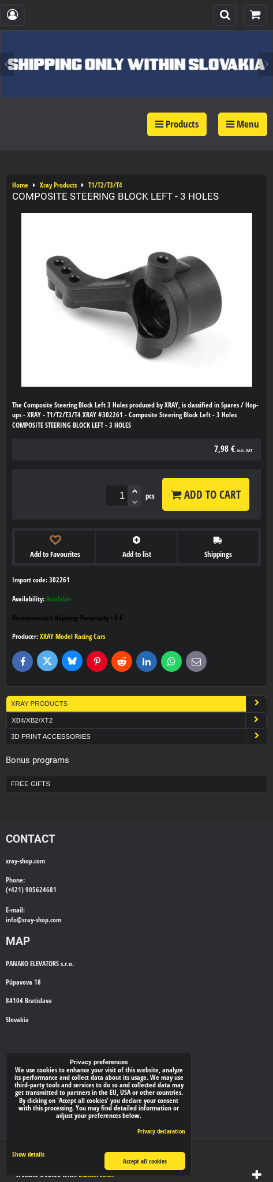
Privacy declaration (161, 1131)
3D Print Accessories (139, 737)
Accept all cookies (145, 1161)
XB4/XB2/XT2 (139, 720)
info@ (14, 919)
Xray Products (139, 704)
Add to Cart (206, 494)
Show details (28, 1154)
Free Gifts (30, 783)
